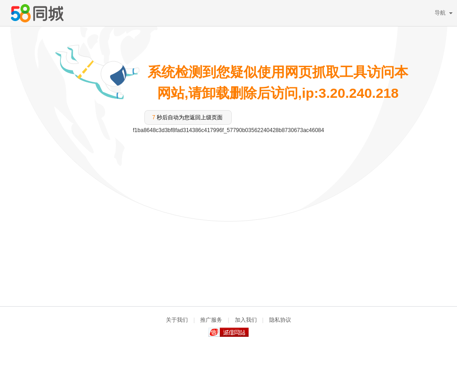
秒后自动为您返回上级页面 (187, 117)
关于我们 (177, 320)
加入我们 (246, 320)
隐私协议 (280, 320)
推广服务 (211, 320)
